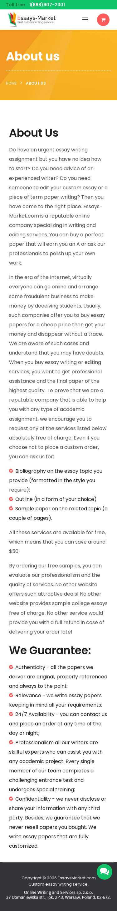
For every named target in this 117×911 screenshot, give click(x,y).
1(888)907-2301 (47, 5)
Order (103, 19)
